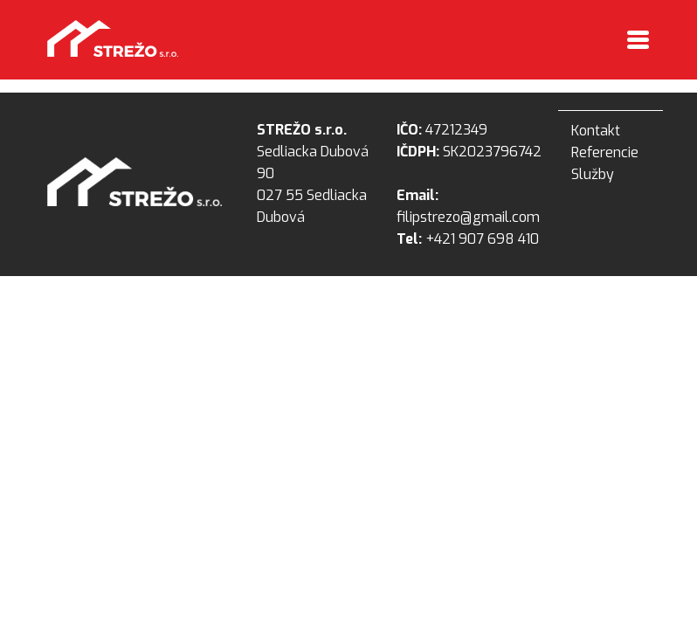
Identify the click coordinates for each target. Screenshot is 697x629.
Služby (592, 174)
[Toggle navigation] (638, 41)
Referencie (604, 152)
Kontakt (595, 130)
